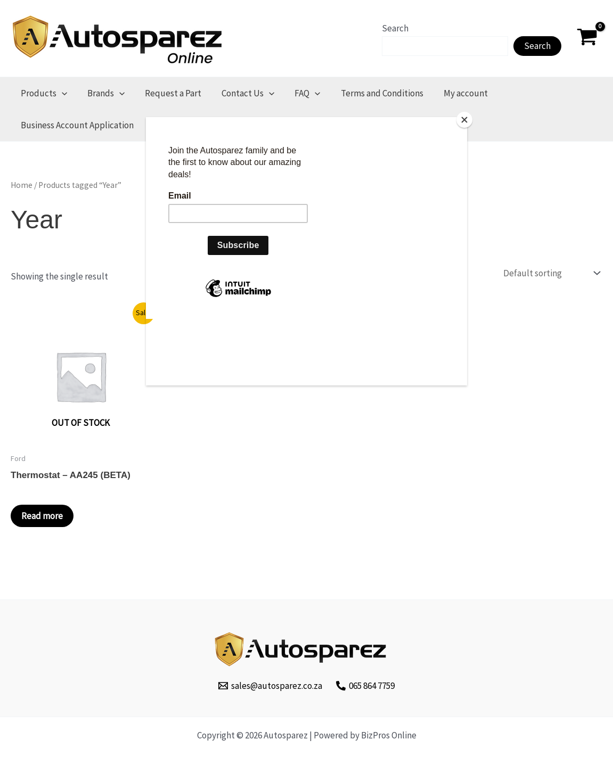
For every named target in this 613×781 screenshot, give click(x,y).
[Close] (464, 120)
